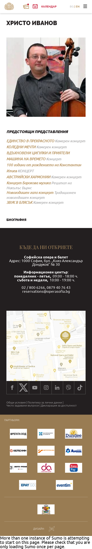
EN (78, 6)
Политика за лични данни (45, 402)
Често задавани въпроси (22, 405)
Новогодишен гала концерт (29, 192)
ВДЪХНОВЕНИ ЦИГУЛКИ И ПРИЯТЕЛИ (38, 153)
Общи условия (16, 402)
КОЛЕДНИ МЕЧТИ (21, 147)
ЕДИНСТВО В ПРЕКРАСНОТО (30, 141)
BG (72, 6)
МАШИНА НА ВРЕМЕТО (25, 159)
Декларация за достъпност (59, 405)
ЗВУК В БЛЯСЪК (19, 202)
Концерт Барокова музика (28, 183)
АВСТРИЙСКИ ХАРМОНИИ (28, 177)
